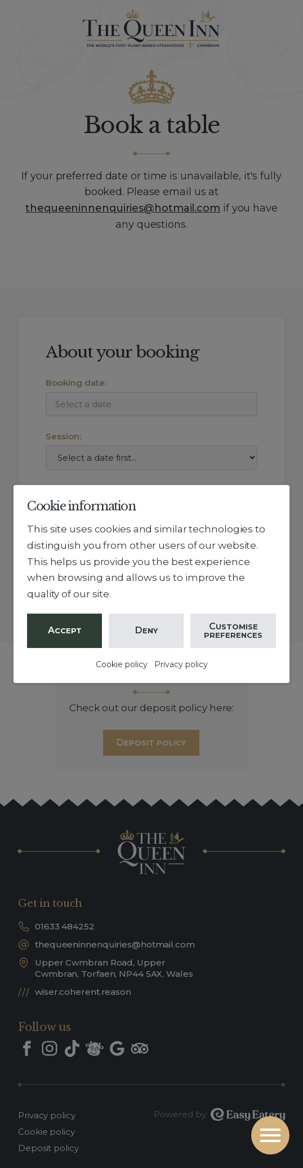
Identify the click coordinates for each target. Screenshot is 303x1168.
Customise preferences (233, 630)
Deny (146, 630)
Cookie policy (122, 664)
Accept (65, 630)
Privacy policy (181, 664)
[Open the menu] (270, 1135)
